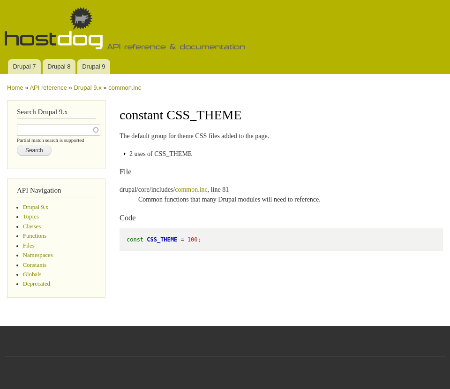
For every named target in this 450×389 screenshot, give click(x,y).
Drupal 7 (24, 66)
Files (29, 245)
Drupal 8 (58, 66)
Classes (32, 226)
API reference (48, 87)
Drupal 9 (93, 66)
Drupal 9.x (87, 87)
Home (15, 87)
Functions (34, 236)
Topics (31, 216)
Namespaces (38, 255)
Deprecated (36, 283)
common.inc (124, 87)
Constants (34, 265)
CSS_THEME (162, 239)
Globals (32, 274)
